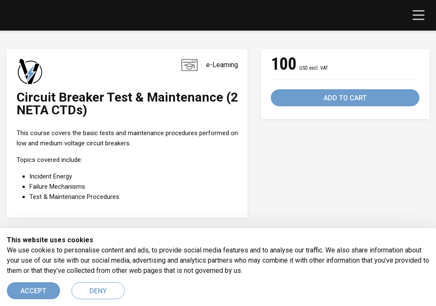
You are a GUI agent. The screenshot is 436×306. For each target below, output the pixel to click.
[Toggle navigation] (419, 15)
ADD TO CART (345, 98)
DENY (98, 291)
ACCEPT (33, 291)
